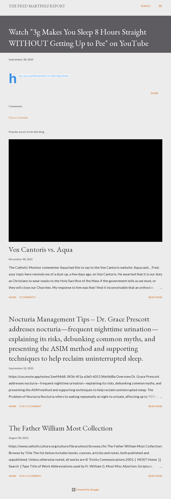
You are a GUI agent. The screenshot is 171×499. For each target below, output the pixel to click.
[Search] (145, 6)
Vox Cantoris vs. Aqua (41, 249)
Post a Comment (18, 117)
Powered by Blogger (85, 489)
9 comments (27, 297)
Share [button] (154, 93)
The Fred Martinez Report (37, 6)
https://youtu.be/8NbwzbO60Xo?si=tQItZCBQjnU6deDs (44, 76)
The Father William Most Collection (61, 428)
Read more (155, 297)
